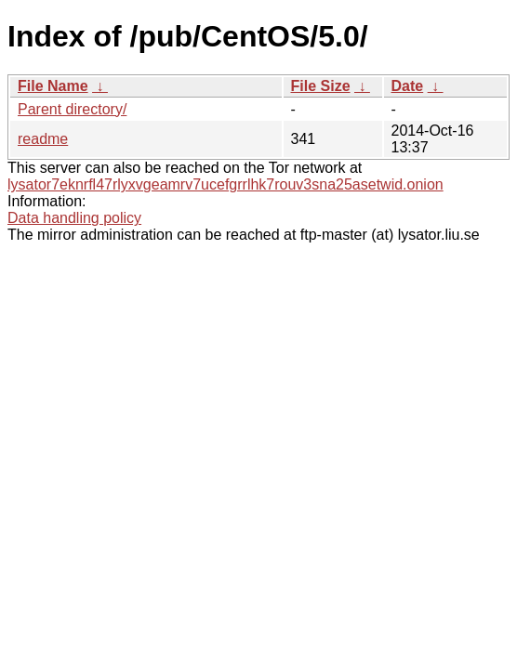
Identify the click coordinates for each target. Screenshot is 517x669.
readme (43, 139)
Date (407, 86)
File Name (53, 86)
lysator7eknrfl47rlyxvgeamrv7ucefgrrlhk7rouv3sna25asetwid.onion (225, 184)
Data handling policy (74, 218)
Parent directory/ (72, 109)
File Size (321, 86)
